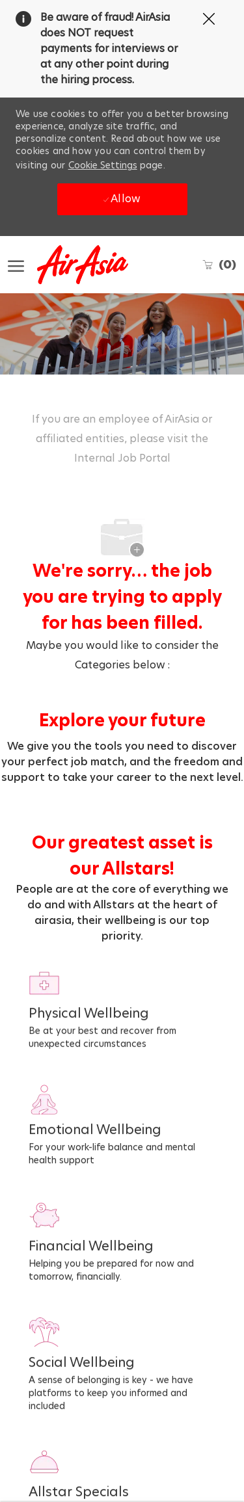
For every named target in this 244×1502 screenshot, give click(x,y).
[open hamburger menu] (16, 265)
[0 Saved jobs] (219, 264)
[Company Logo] (73, 264)
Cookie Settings (102, 165)
